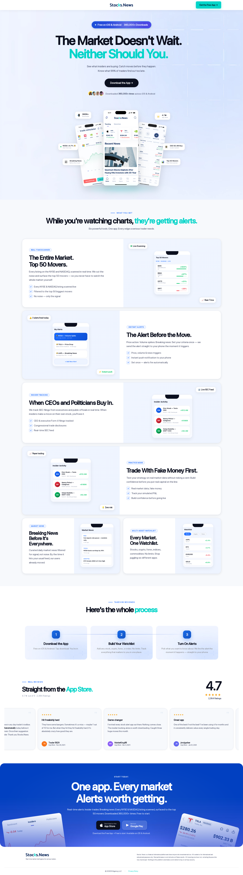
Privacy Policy (133, 871)
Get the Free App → (208, 5)
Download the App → (121, 82)
